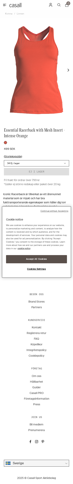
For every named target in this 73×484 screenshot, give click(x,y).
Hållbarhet (36, 381)
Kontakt (36, 327)
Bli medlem (36, 424)
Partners (36, 307)
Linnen (20, 13)
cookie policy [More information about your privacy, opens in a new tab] (24, 248)
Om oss (36, 376)
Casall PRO (37, 393)
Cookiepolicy (36, 355)
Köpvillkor (36, 344)
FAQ (36, 338)
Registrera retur (36, 333)
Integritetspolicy (36, 350)
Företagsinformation (36, 398)
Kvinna (8, 13)
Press (36, 404)
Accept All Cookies (36, 259)
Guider (36, 387)
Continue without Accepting (54, 211)
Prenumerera (36, 430)
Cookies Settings (36, 269)
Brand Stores (36, 301)
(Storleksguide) (13, 156)
